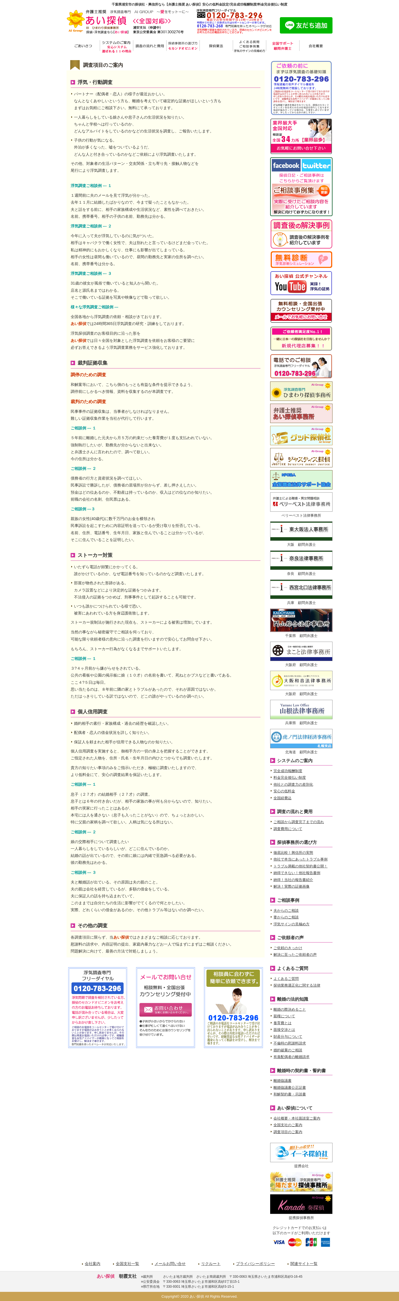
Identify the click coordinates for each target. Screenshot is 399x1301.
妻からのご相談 (286, 917)
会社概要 (315, 46)
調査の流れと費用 (149, 46)
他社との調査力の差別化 (293, 784)
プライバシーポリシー (255, 1263)
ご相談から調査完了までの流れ (298, 822)
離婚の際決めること (289, 1009)
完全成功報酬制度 (287, 771)
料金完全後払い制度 (289, 777)
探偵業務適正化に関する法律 (296, 985)
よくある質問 (249, 46)
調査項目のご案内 (287, 1132)
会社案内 (92, 1263)
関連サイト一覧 (304, 1263)
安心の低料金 (284, 791)
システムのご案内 (116, 46)
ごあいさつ (83, 46)
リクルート (211, 1263)
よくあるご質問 (286, 979)
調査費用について (287, 829)
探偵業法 (216, 46)
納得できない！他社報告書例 (296, 873)
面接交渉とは (284, 1030)
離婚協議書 (282, 1081)
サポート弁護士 (282, 46)
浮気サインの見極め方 (291, 924)
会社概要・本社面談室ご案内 (296, 1118)
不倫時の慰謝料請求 (289, 1043)
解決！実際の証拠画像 (291, 886)
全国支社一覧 (127, 1263)
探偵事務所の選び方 (183, 46)
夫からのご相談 (286, 910)
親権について (284, 1016)
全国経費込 (282, 798)
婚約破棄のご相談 (287, 1050)
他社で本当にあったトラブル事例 (300, 859)
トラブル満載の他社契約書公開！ (300, 866)
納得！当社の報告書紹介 (293, 880)
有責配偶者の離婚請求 (291, 1057)
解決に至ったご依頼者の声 (295, 954)
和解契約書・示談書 (289, 1094)
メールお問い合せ (170, 1263)
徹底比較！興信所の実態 (293, 853)
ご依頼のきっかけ (287, 948)
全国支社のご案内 (287, 1125)
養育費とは (282, 1023)
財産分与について (287, 1036)
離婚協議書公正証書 (289, 1087)
